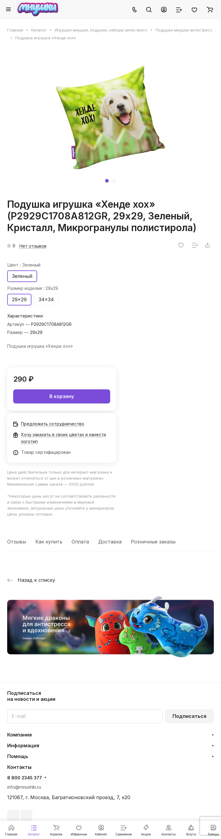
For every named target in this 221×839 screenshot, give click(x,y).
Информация (23, 745)
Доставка (110, 542)
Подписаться (189, 716)
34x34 (46, 299)
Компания (19, 735)
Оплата (80, 542)
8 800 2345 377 (24, 778)
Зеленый (22, 276)
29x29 (19, 299)
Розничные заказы (153, 542)
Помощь (17, 756)
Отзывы (16, 542)
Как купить (48, 542)
